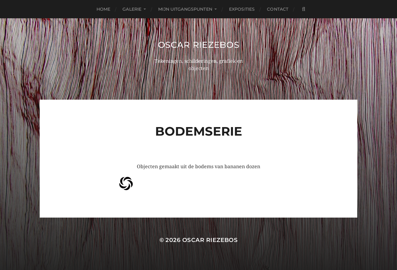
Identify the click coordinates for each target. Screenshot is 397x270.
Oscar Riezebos (198, 45)
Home (104, 9)
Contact (277, 9)
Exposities (242, 9)
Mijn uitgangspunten (185, 9)
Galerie (131, 9)
